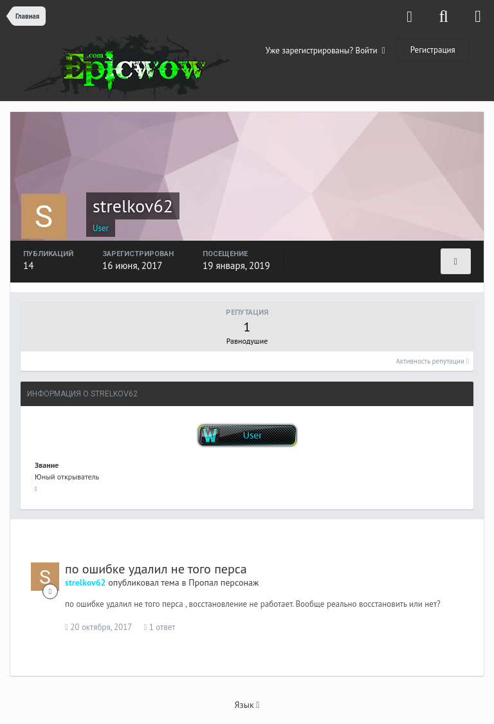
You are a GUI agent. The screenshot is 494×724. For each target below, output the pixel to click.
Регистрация (432, 49)
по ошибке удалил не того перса (156, 569)
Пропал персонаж (223, 582)
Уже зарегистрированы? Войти (325, 50)
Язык (247, 704)
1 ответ (160, 627)
